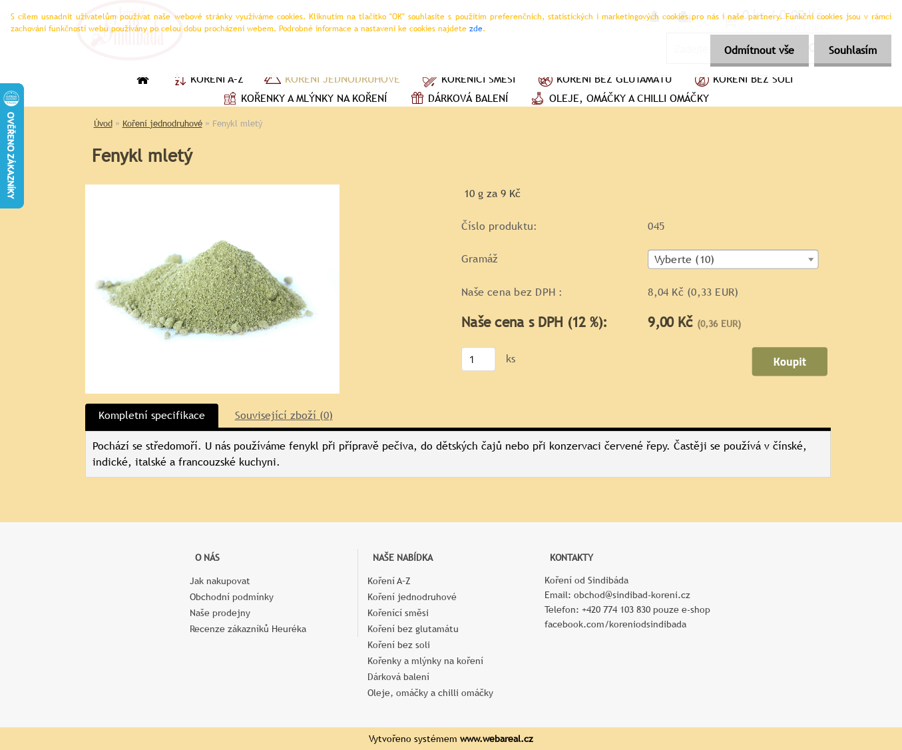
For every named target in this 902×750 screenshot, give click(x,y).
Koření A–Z (206, 81)
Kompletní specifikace (152, 415)
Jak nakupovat (220, 580)
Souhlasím (851, 50)
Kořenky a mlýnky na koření (303, 100)
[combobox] (733, 259)
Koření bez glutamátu (603, 81)
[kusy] (478, 359)
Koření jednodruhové (332, 81)
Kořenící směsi (467, 81)
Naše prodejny (220, 612)
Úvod (103, 124)
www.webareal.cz (496, 738)
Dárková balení (457, 100)
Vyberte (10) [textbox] (684, 259)
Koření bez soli (742, 81)
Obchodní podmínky (232, 596)
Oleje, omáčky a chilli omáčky (618, 100)
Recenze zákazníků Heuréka (248, 628)
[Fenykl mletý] (212, 189)
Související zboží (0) (284, 415)
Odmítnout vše (753, 50)
